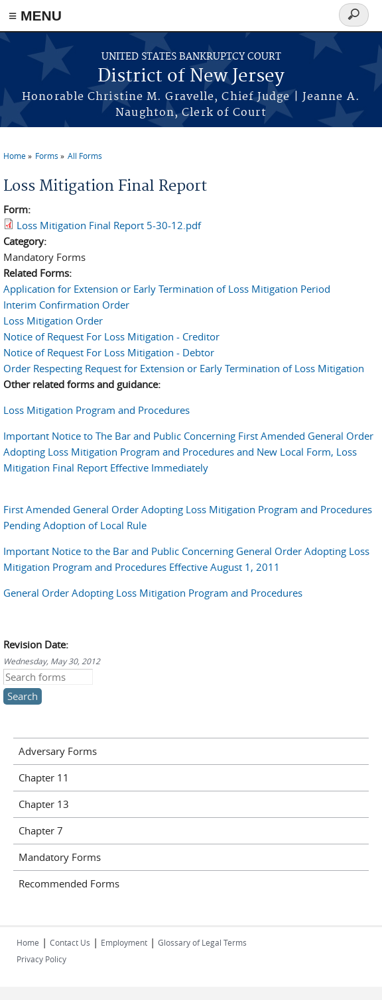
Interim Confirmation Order (66, 304)
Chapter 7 (41, 830)
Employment (124, 942)
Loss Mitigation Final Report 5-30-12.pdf (109, 225)
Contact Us (70, 942)
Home (14, 155)
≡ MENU (35, 15)
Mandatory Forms (60, 857)
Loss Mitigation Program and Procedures (96, 410)
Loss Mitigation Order (53, 320)
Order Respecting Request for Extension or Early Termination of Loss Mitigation (183, 368)
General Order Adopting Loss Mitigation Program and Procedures (152, 592)
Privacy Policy (41, 959)
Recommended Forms (69, 883)
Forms (46, 155)
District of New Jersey (191, 76)
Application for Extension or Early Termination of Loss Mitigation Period (166, 288)
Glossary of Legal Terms (202, 942)
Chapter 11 (44, 777)
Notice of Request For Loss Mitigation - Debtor (108, 352)
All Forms (85, 155)
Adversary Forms (58, 751)
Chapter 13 (44, 804)
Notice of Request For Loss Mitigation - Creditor (111, 336)
